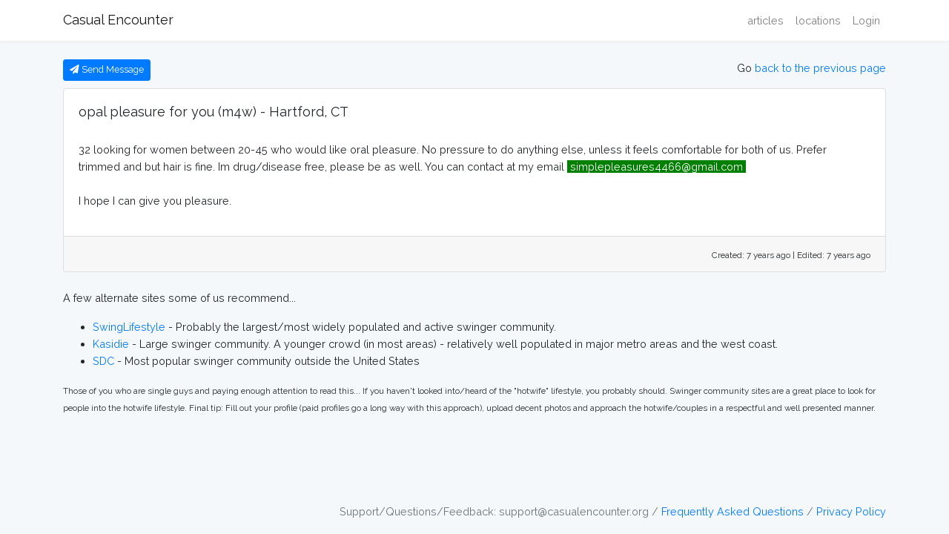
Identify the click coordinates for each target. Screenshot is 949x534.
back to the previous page (820, 68)
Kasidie (111, 343)
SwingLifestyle (129, 326)
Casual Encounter (118, 19)
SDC (103, 361)
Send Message (107, 69)
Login (866, 20)
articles (765, 20)
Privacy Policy (851, 511)
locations (818, 20)
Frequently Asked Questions (732, 511)
